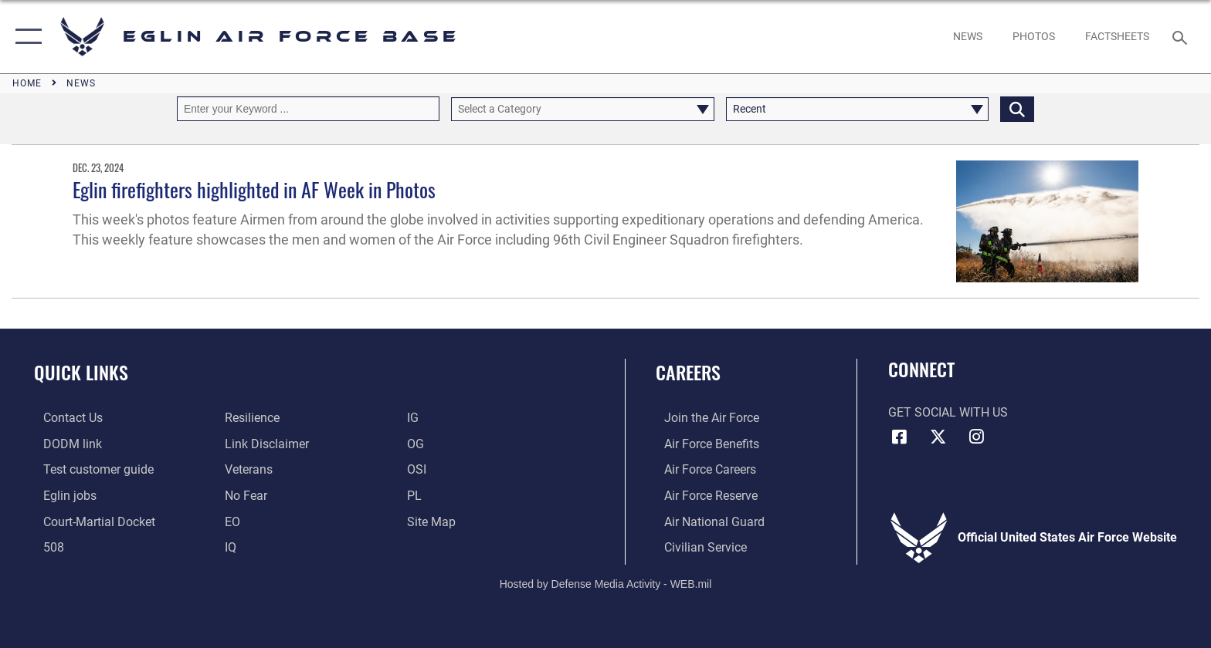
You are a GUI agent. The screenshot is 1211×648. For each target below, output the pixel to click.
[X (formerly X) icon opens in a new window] (937, 436)
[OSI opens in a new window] (419, 469)
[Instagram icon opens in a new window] (976, 436)
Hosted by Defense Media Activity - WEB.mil (606, 582)
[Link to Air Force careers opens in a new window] (702, 469)
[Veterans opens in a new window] (246, 469)
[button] (25, 36)
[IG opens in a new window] (416, 417)
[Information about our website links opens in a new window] (264, 443)
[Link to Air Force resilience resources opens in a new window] (249, 417)
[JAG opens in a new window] (90, 521)
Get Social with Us (948, 412)
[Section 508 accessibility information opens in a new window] (44, 546)
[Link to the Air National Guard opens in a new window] (706, 521)
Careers (688, 372)
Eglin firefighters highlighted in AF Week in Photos (254, 189)
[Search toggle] (1182, 36)
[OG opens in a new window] (418, 443)
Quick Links (81, 372)
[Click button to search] (1017, 108)
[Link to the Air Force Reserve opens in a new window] (702, 495)
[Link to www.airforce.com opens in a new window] (703, 417)
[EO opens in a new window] (243, 495)
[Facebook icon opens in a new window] (899, 436)
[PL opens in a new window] (417, 495)
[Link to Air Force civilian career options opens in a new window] (697, 546)
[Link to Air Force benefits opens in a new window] (703, 443)
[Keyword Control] (308, 108)
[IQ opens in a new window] (228, 546)
